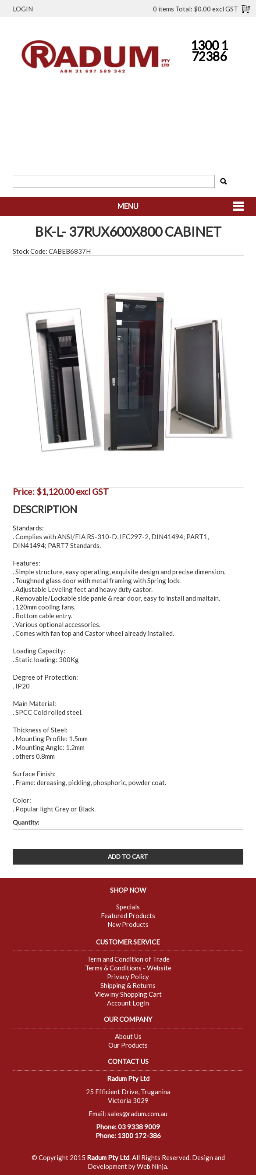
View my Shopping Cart (128, 994)
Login (23, 9)
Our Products (128, 1045)
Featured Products (128, 915)
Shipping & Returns (128, 985)
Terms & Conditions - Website (128, 968)
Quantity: (26, 822)
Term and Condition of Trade (128, 959)
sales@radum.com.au (137, 1113)
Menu (128, 206)
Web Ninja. (152, 1166)
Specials (128, 907)
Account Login (128, 1003)
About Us (128, 1036)
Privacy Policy (128, 976)
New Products (128, 924)
